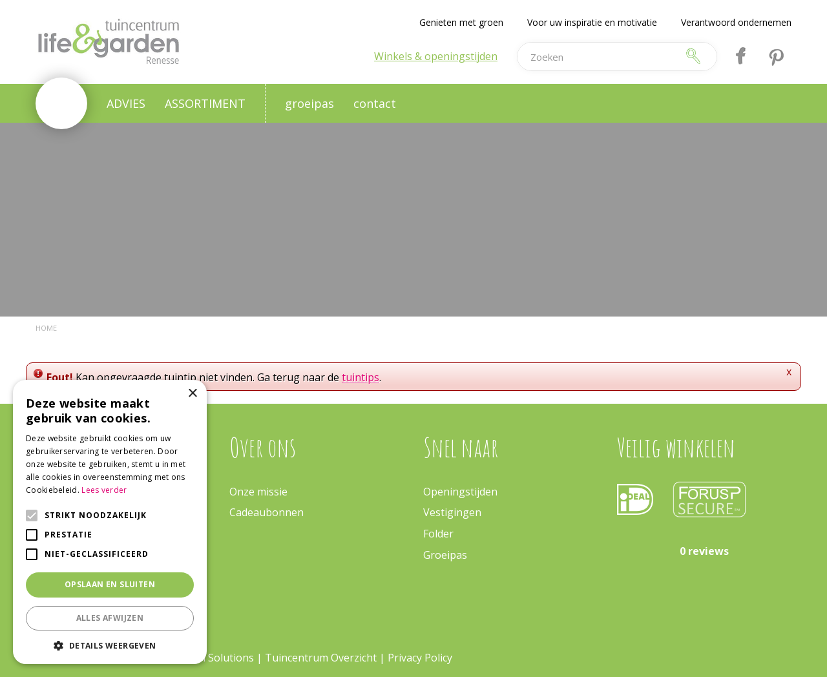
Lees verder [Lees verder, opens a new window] (104, 489)
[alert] (110, 522)
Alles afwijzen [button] (110, 617)
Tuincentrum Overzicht (321, 658)
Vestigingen (452, 512)
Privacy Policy (420, 658)
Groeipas (445, 555)
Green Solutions (215, 658)
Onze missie (258, 491)
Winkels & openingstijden (435, 56)
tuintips (360, 377)
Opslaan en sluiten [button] (110, 584)
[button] (110, 645)
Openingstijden (460, 491)
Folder (438, 533)
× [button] (192, 394)
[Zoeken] (597, 56)
